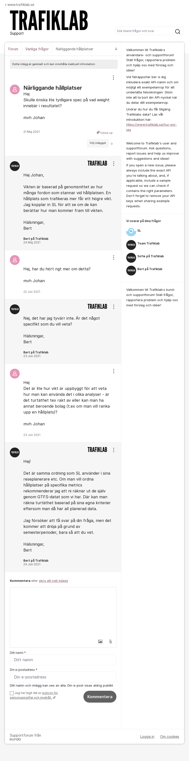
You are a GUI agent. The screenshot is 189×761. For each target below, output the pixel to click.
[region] (63, 112)
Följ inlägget (98, 143)
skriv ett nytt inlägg (53, 581)
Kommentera (99, 696)
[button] (100, 641)
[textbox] (63, 612)
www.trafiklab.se (19, 4)
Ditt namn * (18, 653)
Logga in (147, 736)
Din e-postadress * (23, 670)
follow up (106, 133)
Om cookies (169, 736)
